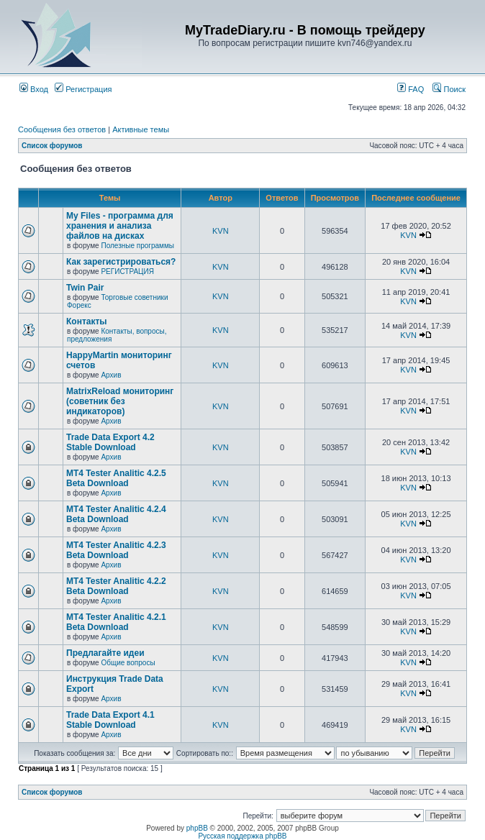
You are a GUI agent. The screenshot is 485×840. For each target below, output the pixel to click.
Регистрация (83, 89)
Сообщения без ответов (62, 129)
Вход (33, 89)
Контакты (86, 321)
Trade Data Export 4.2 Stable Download (110, 442)
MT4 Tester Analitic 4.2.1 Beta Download (116, 622)
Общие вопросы (128, 663)
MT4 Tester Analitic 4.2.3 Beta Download (116, 550)
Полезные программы (137, 246)
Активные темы (140, 129)
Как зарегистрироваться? (121, 262)
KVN (220, 231)
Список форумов (52, 146)
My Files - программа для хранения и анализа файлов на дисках (119, 226)
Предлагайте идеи (105, 653)
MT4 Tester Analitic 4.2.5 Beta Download (116, 478)
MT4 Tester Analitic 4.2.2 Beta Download (116, 586)
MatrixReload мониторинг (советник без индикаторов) (119, 401)
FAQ (410, 89)
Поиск (449, 89)
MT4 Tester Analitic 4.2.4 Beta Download (116, 514)
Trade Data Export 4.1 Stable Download (110, 720)
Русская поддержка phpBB (242, 836)
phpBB (197, 828)
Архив (111, 375)
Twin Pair (85, 288)
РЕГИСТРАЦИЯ (127, 271)
